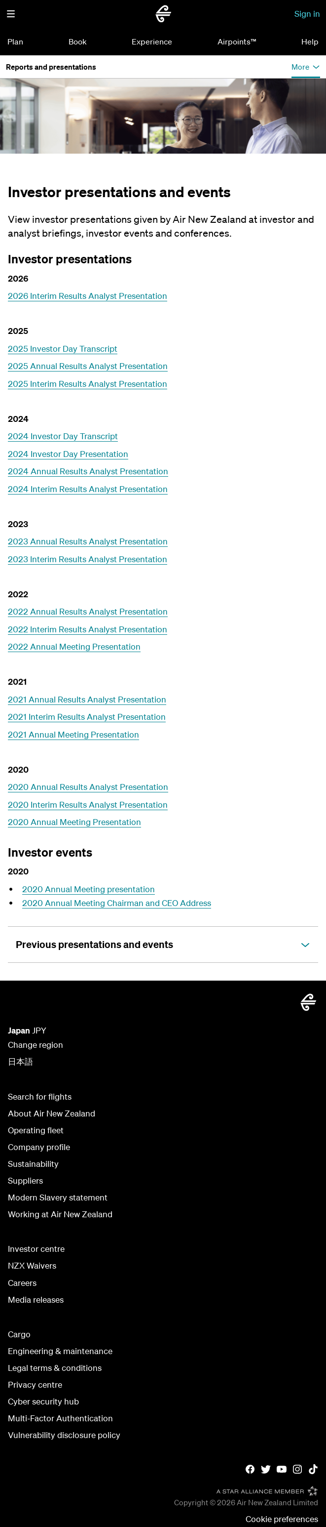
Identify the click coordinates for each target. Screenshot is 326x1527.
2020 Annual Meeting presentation (88, 889)
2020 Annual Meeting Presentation (74, 822)
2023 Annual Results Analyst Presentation (88, 541)
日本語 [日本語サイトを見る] (20, 1061)
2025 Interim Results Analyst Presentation (87, 383)
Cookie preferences (282, 1519)
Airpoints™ (236, 41)
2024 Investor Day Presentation (68, 454)
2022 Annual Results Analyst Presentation (88, 611)
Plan (15, 41)
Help (310, 41)
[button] (11, 14)
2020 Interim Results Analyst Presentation (88, 804)
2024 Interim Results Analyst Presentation (88, 489)
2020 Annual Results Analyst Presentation (88, 787)
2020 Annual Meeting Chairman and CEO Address (116, 903)
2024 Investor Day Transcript (63, 436)
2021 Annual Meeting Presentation (73, 734)
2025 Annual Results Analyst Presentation (88, 366)
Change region (35, 1044)
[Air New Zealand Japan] (163, 14)
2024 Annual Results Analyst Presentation (88, 471)
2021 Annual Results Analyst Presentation (87, 699)
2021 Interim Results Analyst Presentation (87, 716)
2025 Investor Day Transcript (62, 348)
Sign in (307, 13)
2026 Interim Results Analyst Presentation (87, 295)
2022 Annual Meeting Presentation (74, 646)
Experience (152, 41)
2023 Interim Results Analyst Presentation (87, 559)
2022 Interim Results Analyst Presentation (87, 629)
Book (78, 41)
